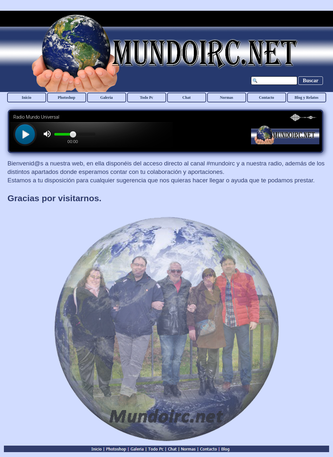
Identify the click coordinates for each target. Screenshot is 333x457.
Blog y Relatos (306, 97)
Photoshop (66, 97)
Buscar (310, 80)
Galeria (106, 97)
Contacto (266, 97)
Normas (226, 97)
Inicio (26, 97)
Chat (186, 97)
